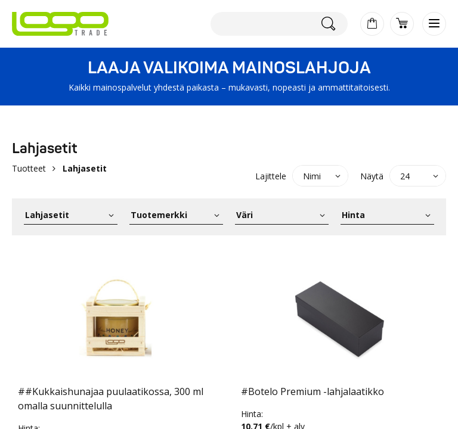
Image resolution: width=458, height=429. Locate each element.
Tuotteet (29, 168)
